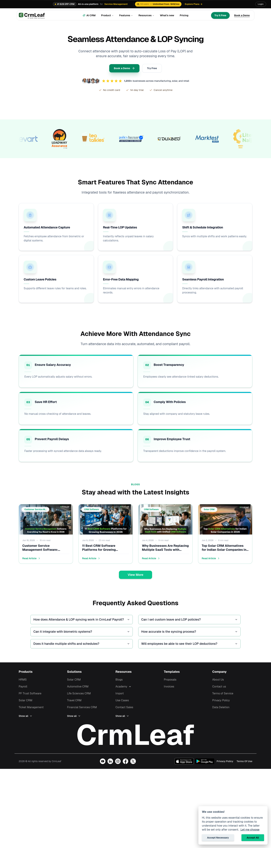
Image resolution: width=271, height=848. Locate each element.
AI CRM (89, 15)
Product (107, 15)
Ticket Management (31, 709)
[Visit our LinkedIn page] (110, 768)
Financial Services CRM (82, 709)
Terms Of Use (244, 767)
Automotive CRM (77, 688)
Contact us (219, 688)
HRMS (23, 681)
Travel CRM (74, 702)
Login (261, 4)
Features (126, 15)
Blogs (119, 681)
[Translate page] (252, 4)
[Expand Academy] (141, 688)
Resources (146, 15)
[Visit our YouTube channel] (103, 768)
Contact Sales (124, 709)
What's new (167, 15)
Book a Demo (123, 69)
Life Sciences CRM (79, 695)
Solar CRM (25, 702)
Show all (25, 718)
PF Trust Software (30, 695)
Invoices (169, 688)
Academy (121, 688)
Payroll (23, 688)
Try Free (153, 69)
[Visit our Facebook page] (125, 768)
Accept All (253, 837)
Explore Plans (194, 4)
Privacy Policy (221, 702)
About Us (218, 681)
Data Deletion (221, 709)
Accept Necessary (218, 837)
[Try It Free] (220, 15)
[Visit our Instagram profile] (118, 768)
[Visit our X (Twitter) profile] (133, 768)
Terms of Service (222, 695)
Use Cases (122, 702)
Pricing (184, 15)
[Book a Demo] (242, 15)
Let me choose (249, 829)
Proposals (170, 681)
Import (119, 695)
